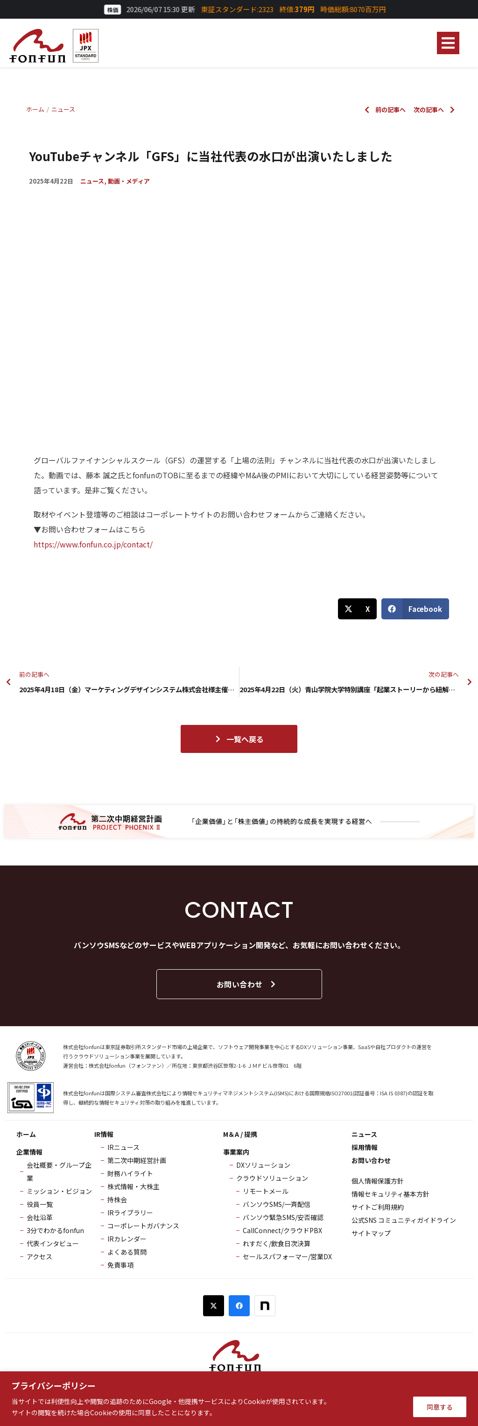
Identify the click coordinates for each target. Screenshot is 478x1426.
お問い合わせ (247, 984)
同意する (440, 1407)
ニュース (92, 181)
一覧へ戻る (239, 739)
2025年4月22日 (51, 181)
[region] (239, 1398)
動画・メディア (129, 181)
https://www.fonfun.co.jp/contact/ (93, 544)
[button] (448, 43)
